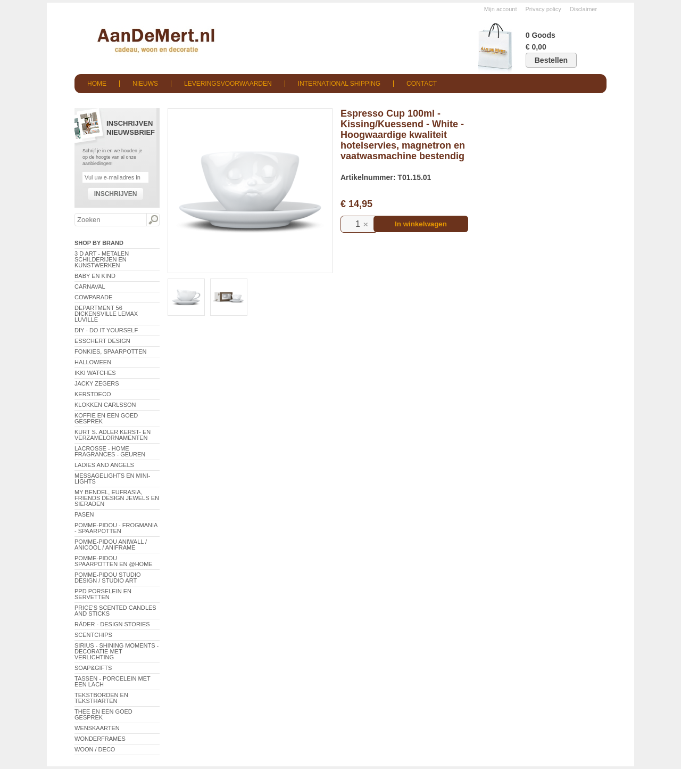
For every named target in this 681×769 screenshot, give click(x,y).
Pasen (84, 514)
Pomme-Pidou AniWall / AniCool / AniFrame (110, 544)
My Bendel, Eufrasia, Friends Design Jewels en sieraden (116, 498)
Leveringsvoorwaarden (228, 83)
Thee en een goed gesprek (103, 714)
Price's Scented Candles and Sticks (115, 610)
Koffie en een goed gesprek (106, 418)
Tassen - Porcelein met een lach (112, 681)
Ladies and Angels (104, 465)
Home (96, 83)
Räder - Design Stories (112, 624)
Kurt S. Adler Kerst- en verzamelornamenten (112, 435)
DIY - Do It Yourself (106, 330)
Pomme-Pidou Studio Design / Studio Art (107, 577)
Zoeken (152, 220)
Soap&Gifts (93, 668)
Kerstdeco (92, 394)
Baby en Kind (94, 276)
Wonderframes (100, 738)
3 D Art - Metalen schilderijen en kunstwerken (101, 259)
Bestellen (551, 60)
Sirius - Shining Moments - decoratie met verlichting (116, 651)
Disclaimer (583, 9)
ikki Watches (95, 373)
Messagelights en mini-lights (112, 478)
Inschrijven (115, 194)
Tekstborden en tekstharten (101, 698)
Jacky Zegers (96, 383)
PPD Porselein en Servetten (102, 594)
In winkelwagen (421, 224)
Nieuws (145, 83)
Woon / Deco (94, 749)
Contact (421, 83)
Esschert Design (102, 341)
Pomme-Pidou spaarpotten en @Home (113, 561)
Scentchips (93, 635)
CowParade (93, 297)
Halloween (92, 362)
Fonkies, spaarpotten (110, 351)
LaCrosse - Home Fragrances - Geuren (109, 451)
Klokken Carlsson (105, 405)
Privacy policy (543, 9)
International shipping (339, 83)
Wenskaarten (97, 728)
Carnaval (89, 286)
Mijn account (500, 9)
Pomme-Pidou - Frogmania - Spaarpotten (115, 528)
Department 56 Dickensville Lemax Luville (106, 314)
